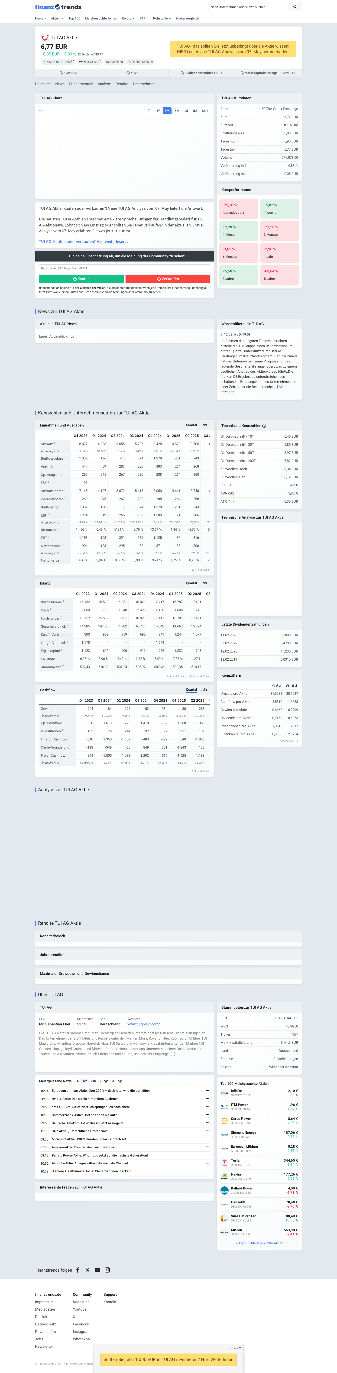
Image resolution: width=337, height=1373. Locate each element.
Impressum (44, 1302)
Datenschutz (45, 1324)
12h (84, 1081)
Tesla (235, 1160)
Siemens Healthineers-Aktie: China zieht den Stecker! (91, 1171)
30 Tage (117, 1081)
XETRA (99, 54)
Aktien (56, 18)
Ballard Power (242, 1188)
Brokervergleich (187, 18)
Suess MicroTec (243, 1216)
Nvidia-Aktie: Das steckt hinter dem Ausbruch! (85, 1098)
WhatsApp (81, 1339)
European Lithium (244, 1146)
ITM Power (239, 1105)
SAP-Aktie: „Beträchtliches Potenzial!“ (80, 1131)
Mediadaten (45, 1309)
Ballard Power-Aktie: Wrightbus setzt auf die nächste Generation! (100, 1155)
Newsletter (44, 1346)
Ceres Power (241, 1119)
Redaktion (81, 1302)
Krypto (127, 18)
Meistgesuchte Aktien (101, 18)
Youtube (80, 1309)
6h (77, 1081)
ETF (142, 18)
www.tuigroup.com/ (143, 1024)
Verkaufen (170, 279)
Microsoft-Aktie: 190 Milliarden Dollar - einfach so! (89, 1139)
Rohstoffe (160, 18)
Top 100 (74, 18)
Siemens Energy (243, 1132)
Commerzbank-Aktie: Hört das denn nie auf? (84, 1115)
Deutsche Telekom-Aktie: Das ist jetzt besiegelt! (87, 1123)
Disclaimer (44, 1317)
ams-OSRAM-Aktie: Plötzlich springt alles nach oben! (91, 1107)
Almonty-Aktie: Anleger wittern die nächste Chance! (90, 1163)
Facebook (81, 1324)
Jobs (39, 1339)
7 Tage (104, 1081)
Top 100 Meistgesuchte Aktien (261, 1243)
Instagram (81, 1331)
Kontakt (110, 1302)
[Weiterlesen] (207, 1091)
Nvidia (236, 1174)
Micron (236, 1230)
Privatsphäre (45, 1331)
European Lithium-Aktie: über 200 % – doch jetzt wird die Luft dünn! (101, 1090)
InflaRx (236, 1091)
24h (93, 1081)
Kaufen (84, 279)
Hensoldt (238, 1202)
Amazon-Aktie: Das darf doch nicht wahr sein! (85, 1147)
